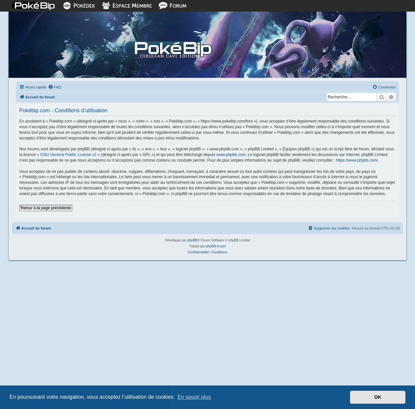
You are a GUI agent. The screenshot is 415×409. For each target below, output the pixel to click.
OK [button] (378, 397)
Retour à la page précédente (46, 208)
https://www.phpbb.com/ (357, 160)
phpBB (192, 240)
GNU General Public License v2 (68, 154)
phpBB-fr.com (216, 246)
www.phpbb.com (231, 154)
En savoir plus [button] (194, 397)
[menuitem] (54, 87)
